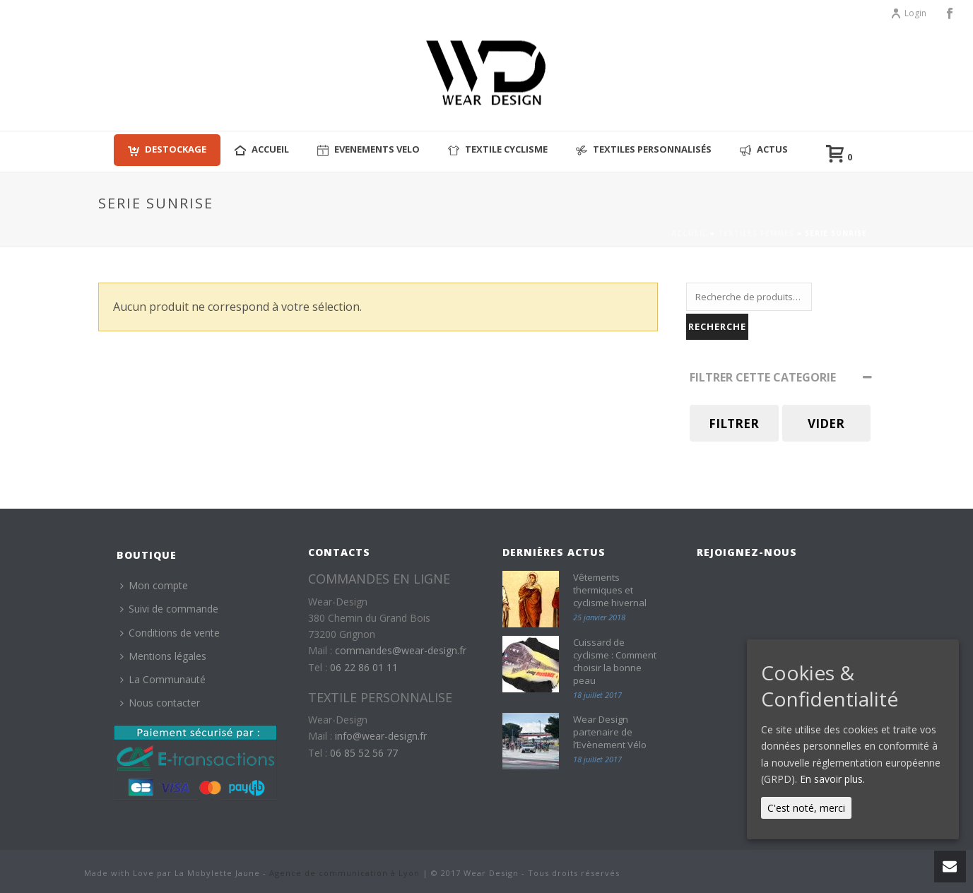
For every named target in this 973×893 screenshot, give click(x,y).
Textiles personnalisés (644, 149)
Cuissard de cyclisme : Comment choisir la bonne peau (614, 661)
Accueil (689, 233)
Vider (826, 423)
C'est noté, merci (806, 808)
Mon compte (154, 585)
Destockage (167, 149)
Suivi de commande (169, 608)
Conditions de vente (170, 632)
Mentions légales (163, 656)
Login (908, 13)
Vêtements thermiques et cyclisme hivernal (610, 590)
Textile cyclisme (498, 149)
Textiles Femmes (756, 233)
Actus (764, 149)
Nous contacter (160, 702)
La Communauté (163, 679)
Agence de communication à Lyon (344, 873)
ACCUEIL (262, 149)
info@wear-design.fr (381, 736)
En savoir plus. (832, 779)
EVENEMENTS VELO (368, 149)
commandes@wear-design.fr (400, 650)
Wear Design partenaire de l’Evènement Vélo (610, 732)
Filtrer (734, 423)
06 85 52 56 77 (364, 752)
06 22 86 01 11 (364, 667)
